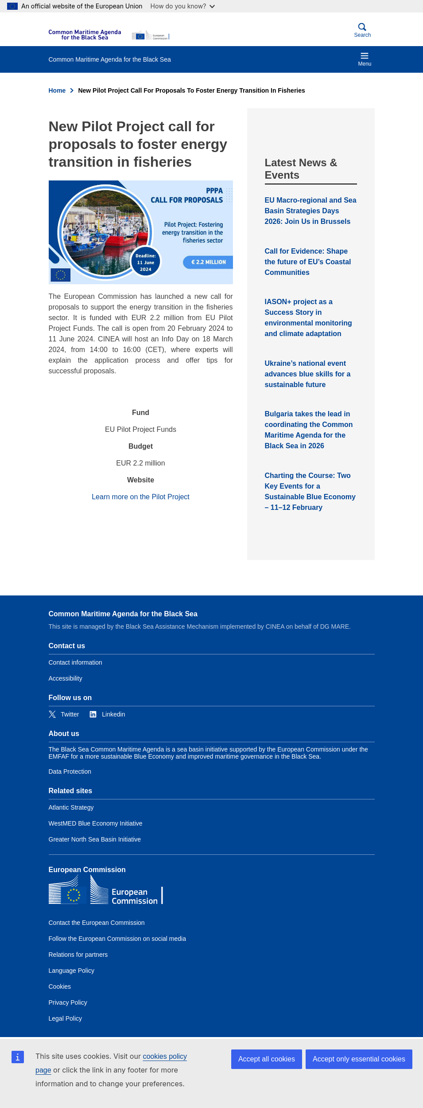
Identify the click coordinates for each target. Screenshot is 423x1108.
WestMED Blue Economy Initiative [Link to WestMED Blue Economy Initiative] (96, 823)
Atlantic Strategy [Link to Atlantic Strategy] (71, 807)
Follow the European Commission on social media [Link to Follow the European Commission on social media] (117, 938)
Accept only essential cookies (359, 1059)
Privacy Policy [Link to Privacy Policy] (68, 1002)
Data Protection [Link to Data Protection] (70, 771)
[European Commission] (109, 34)
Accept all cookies (266, 1059)
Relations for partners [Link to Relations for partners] (78, 954)
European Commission (87, 869)
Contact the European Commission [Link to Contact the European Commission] (97, 922)
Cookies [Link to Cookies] (60, 986)
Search (362, 30)
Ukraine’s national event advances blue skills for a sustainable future (308, 374)
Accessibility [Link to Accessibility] (65, 678)
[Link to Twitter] (64, 714)
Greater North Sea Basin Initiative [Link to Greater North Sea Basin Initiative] (95, 839)
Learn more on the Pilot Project (141, 497)
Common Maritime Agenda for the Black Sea (123, 614)
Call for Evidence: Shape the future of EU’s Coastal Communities (308, 261)
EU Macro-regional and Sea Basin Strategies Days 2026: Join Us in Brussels (311, 210)
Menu (364, 59)
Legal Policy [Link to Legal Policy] (65, 1018)
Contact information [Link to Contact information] (75, 662)
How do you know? (183, 6)
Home (57, 90)
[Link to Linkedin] (107, 714)
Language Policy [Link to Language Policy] (72, 970)
